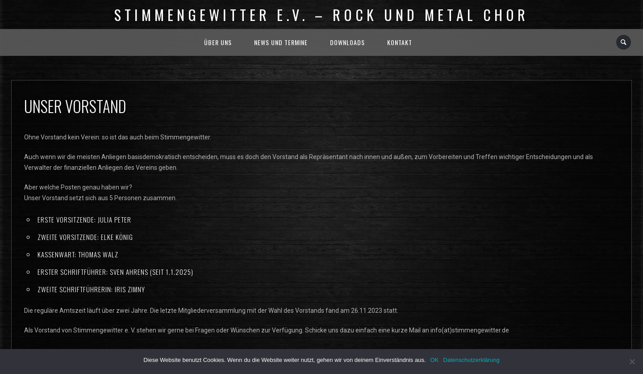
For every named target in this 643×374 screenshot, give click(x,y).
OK (434, 360)
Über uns (218, 42)
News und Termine (281, 42)
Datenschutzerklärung (471, 360)
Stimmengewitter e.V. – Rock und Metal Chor (321, 14)
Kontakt (399, 42)
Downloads (347, 42)
